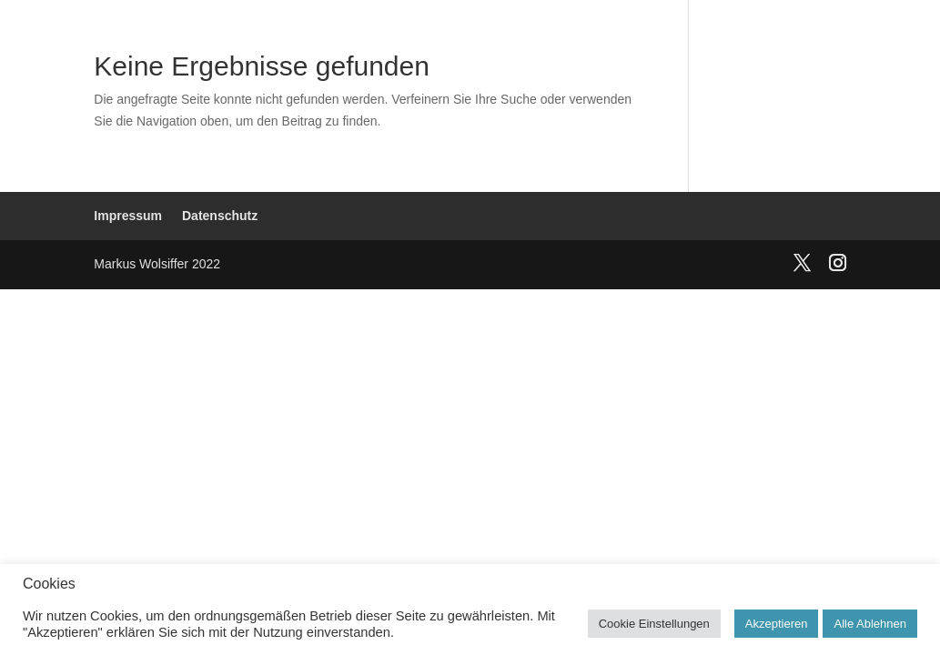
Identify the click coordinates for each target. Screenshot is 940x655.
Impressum (128, 215)
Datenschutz (220, 215)
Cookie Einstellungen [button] (654, 623)
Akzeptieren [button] (776, 623)
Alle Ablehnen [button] (870, 623)
